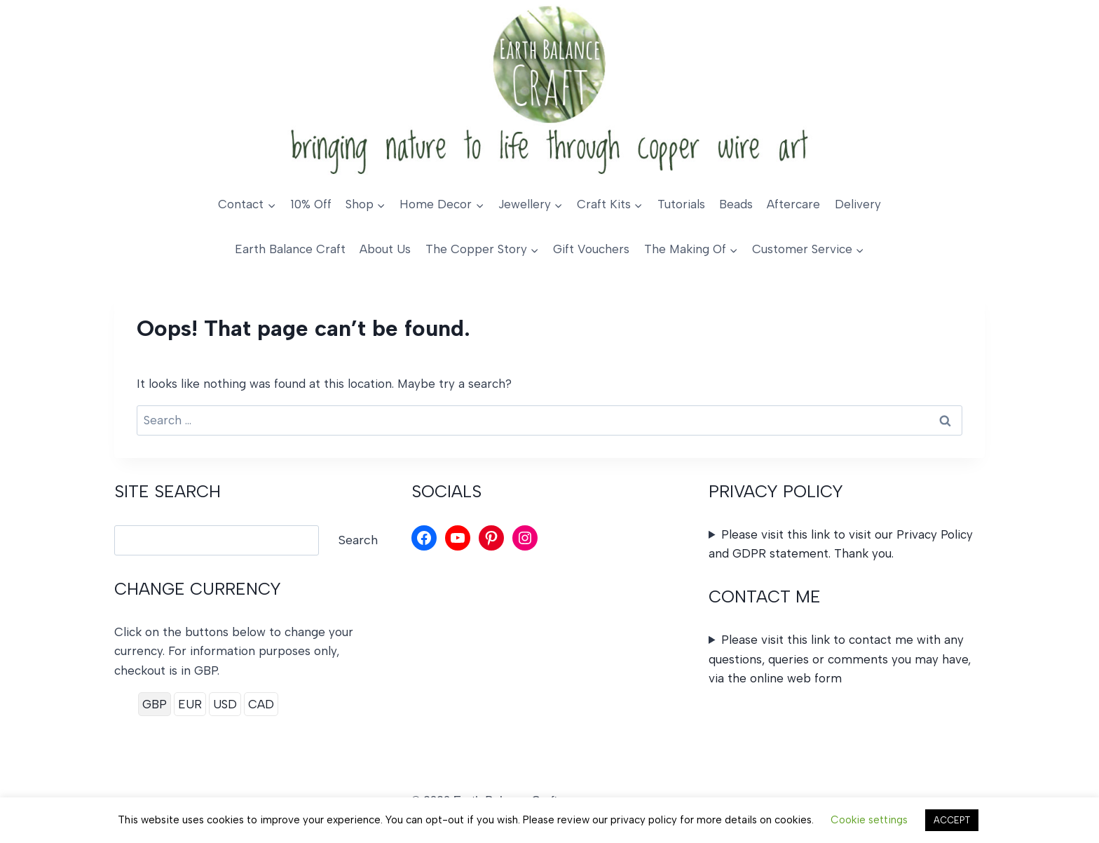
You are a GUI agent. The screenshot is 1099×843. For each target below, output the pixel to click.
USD (225, 704)
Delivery (858, 204)
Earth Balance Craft (290, 249)
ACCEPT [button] (952, 820)
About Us (385, 249)
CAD (261, 704)
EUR (190, 704)
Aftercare (793, 204)
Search (358, 540)
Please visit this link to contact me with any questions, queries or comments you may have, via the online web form (840, 658)
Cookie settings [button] (869, 820)
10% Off (311, 204)
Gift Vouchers (591, 249)
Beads (736, 204)
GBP (154, 704)
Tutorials (681, 204)
